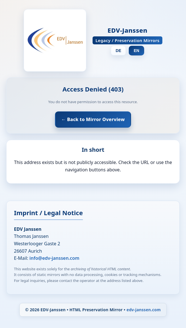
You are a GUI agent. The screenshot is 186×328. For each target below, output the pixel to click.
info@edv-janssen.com (54, 258)
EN (136, 50)
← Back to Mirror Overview (93, 119)
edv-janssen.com (143, 309)
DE (118, 50)
